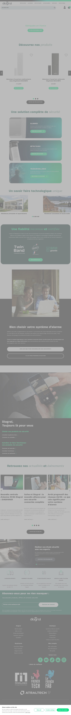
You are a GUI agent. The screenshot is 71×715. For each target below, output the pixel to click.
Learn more (27, 712)
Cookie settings (50, 710)
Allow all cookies (62, 710)
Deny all (39, 710)
